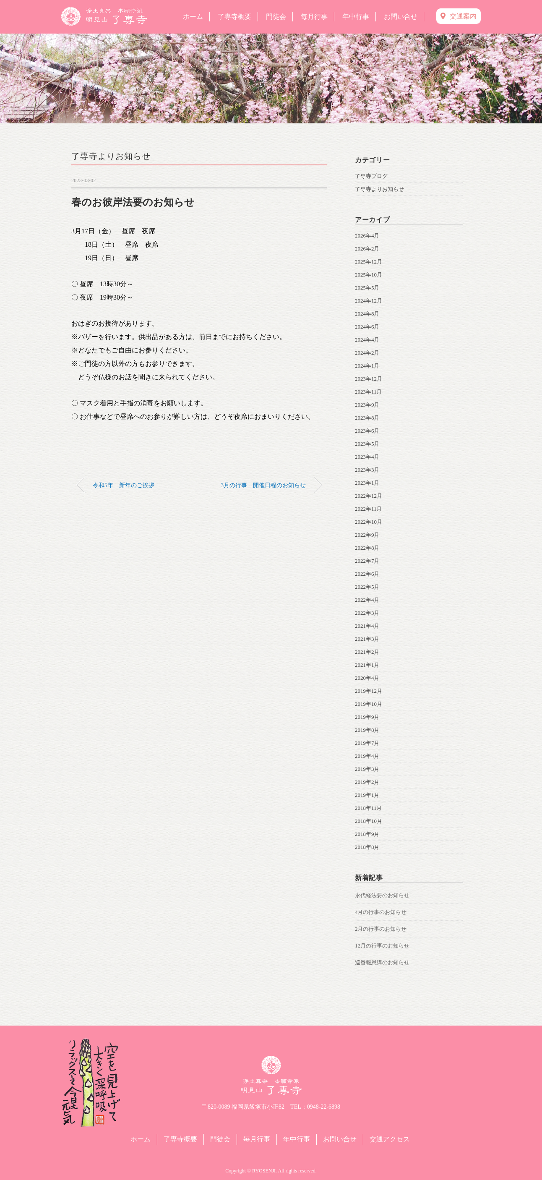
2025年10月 (368, 275)
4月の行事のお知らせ (381, 912)
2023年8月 (367, 418)
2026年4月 (367, 235)
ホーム (193, 16)
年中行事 (355, 16)
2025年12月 (368, 261)
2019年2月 (367, 782)
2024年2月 (367, 353)
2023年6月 (367, 431)
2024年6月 (367, 327)
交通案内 (458, 16)
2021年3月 (367, 639)
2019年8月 (367, 730)
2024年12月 (368, 301)
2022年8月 (367, 548)
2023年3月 (367, 470)
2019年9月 (367, 717)
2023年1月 (367, 483)
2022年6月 (367, 574)
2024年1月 (367, 366)
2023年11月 (368, 392)
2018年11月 (368, 808)
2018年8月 (367, 847)
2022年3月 (367, 613)
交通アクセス (390, 1139)
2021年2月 (367, 652)
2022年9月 (367, 535)
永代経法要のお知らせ (382, 895)
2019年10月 (368, 704)
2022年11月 (368, 509)
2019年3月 (367, 769)
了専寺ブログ (371, 176)
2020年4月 (367, 678)
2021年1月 (367, 665)
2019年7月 (367, 743)
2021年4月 (367, 626)
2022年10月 (368, 522)
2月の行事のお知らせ (381, 929)
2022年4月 (367, 600)
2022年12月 (368, 496)
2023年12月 (368, 379)
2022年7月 (367, 561)
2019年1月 (367, 795)
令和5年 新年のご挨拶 (123, 485)
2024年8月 (367, 314)
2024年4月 (367, 340)
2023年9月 (367, 405)
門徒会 (276, 16)
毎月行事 (314, 16)
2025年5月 (367, 288)
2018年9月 (367, 834)
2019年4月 (367, 756)
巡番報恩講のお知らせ (382, 962)
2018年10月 (368, 821)
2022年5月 (367, 587)
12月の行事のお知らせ (382, 945)
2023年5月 (367, 444)
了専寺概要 (234, 16)
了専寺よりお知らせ (111, 156)
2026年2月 (367, 248)
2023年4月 (367, 457)
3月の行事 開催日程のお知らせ (263, 485)
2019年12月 (368, 691)
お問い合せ (400, 16)
